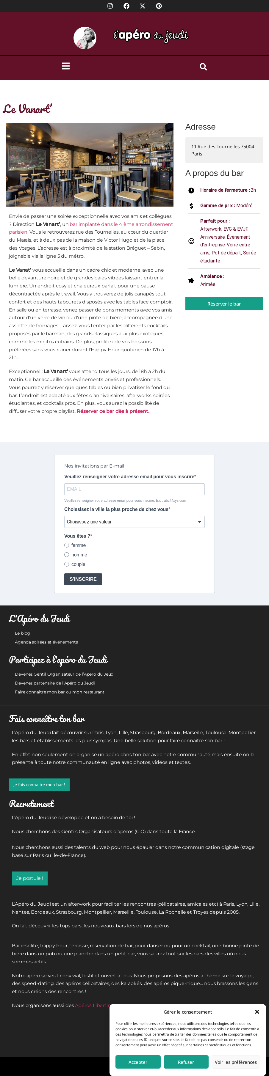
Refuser (186, 1062)
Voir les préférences (236, 1062)
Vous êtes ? (77, 536)
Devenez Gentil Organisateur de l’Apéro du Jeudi (65, 674)
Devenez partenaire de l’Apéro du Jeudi (55, 683)
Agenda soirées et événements (46, 642)
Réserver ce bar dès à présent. (113, 411)
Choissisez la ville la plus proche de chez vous (116, 509)
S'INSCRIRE (83, 579)
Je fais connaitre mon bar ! (39, 784)
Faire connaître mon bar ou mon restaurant (59, 692)
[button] (257, 1012)
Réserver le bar (224, 304)
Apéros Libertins (94, 1005)
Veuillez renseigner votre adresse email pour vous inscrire (129, 476)
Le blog (22, 633)
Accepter (138, 1062)
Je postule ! (29, 878)
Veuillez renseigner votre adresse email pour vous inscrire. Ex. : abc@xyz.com (125, 500)
